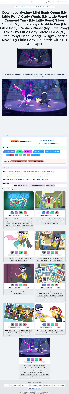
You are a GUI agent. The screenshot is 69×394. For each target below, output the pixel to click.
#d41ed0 (40, 185)
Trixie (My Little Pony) (49, 173)
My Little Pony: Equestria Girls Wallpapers (45, 6)
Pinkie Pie (45, 179)
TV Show (44, 223)
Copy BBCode (35, 155)
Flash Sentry (19, 176)
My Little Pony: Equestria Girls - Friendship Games (18, 227)
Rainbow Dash (28, 179)
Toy (12, 179)
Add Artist (14, 141)
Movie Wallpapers (31, 6)
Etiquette (40, 385)
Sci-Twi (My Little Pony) (9, 335)
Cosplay (16, 179)
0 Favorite (28, 151)
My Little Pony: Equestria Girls (41, 176)
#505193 (33, 185)
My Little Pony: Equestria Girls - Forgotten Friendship (50, 300)
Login (61, 1)
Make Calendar (38, 151)
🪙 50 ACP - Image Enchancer (35, 161)
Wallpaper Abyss (21, 6)
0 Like (19, 151)
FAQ (11, 385)
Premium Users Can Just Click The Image (34, 76)
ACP (6, 161)
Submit (50, 1)
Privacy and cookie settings (34, 388)
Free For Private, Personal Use (47, 140)
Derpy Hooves (8, 221)
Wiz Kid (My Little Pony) (57, 258)
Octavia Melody (51, 297)
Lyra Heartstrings (28, 221)
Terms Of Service (25, 385)
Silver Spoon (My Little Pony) (9, 173)
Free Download (9, 151)
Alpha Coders (4, 2)
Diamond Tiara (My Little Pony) (46, 171)
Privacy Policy (17, 385)
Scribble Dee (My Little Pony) (23, 173)
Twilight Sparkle (26, 176)
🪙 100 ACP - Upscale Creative (19, 161)
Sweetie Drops (21, 221)
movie (32, 176)
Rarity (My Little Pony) (27, 223)
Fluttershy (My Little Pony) (37, 179)
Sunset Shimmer (26, 225)
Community (56, 1)
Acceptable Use (33, 385)
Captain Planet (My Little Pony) (37, 173)
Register (65, 1)
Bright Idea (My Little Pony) (58, 218)
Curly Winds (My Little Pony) (33, 171)
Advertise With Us (48, 385)
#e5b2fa (43, 185)
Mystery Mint (10, 171)
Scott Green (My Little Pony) (20, 171)
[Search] (31, 2)
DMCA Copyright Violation (59, 385)
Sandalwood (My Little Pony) (14, 218)
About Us (6, 385)
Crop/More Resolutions (52, 151)
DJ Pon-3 (45, 297)
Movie (32, 225)
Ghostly (29, 141)
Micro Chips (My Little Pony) (9, 176)
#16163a (36, 185)
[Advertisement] (34, 125)
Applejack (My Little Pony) (16, 223)
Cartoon (9, 179)
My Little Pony (21, 179)
